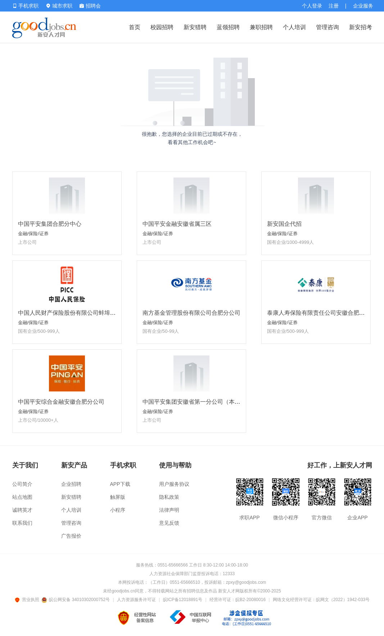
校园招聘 (161, 27)
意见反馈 (169, 523)
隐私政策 (169, 497)
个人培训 (294, 27)
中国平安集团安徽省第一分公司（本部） (194, 402)
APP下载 (120, 484)
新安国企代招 (284, 224)
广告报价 (71, 536)
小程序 (117, 510)
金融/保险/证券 (33, 233)
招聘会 (90, 6)
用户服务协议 (174, 484)
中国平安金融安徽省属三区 (177, 224)
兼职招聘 (261, 27)
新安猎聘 (195, 27)
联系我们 (22, 523)
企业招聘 (71, 484)
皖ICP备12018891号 (182, 599)
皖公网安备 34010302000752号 (76, 599)
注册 (334, 6)
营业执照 (28, 599)
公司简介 (22, 484)
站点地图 (22, 497)
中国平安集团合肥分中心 (49, 224)
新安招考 (360, 27)
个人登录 (312, 6)
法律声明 (169, 510)
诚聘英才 (22, 510)
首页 (134, 27)
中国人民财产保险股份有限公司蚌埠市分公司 (75, 313)
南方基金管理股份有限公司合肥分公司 (191, 313)
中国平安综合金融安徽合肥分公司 (61, 402)
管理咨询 (327, 27)
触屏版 (117, 497)
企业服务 (363, 6)
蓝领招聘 (228, 27)
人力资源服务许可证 (136, 599)
